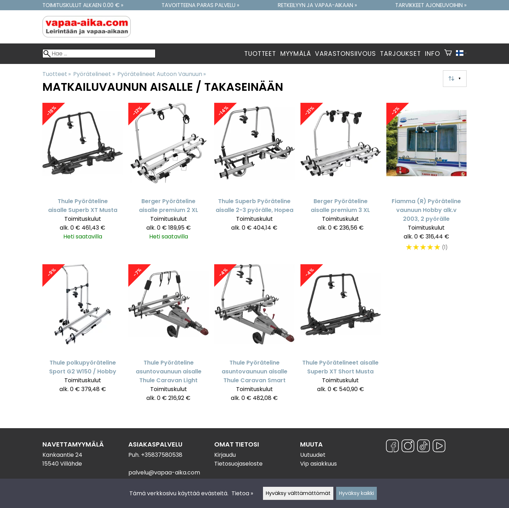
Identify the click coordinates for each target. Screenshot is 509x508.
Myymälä (295, 53)
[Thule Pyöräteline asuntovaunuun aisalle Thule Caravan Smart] (254, 336)
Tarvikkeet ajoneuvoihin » (431, 5)
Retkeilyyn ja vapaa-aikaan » (317, 5)
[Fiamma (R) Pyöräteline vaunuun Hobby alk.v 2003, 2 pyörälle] (426, 181)
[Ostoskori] (448, 53)
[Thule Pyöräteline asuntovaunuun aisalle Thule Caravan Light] (168, 336)
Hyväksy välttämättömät (298, 493)
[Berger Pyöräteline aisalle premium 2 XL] (168, 181)
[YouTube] (439, 447)
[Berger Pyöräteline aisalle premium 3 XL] (340, 181)
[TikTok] (423, 447)
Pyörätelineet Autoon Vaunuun (161, 74)
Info (432, 53)
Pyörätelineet (94, 74)
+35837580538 (161, 455)
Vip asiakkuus (318, 464)
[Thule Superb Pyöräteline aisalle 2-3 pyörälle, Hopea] (254, 181)
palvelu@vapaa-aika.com (164, 472)
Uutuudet (313, 455)
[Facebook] (392, 447)
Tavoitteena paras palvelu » (200, 5)
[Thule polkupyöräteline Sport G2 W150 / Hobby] (82, 336)
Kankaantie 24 (62, 455)
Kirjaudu (225, 455)
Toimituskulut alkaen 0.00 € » (82, 5)
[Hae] (99, 53)
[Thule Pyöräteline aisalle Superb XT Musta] (82, 181)
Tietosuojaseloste (238, 464)
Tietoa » (242, 493)
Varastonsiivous (345, 53)
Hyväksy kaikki (356, 493)
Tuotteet (260, 53)
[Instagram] (408, 447)
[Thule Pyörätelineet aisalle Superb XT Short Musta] (340, 336)
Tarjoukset (400, 53)
